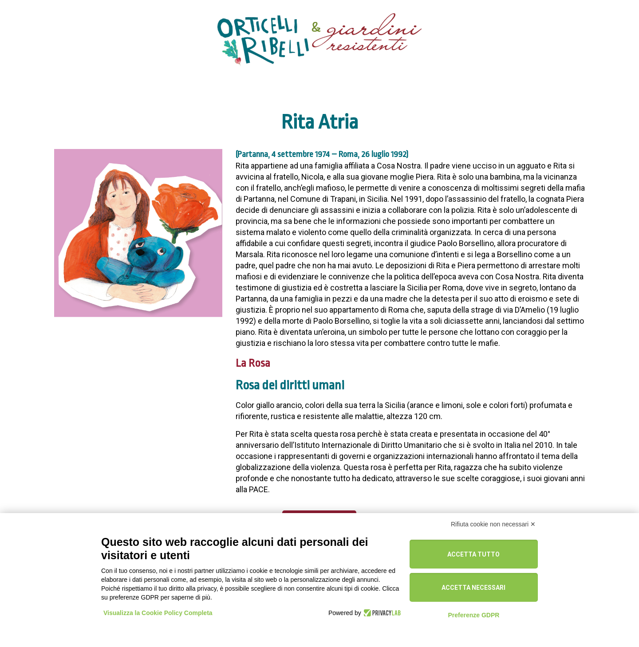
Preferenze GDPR (473, 615)
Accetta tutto (473, 554)
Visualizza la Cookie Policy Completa (158, 612)
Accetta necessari (473, 587)
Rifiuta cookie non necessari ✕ (493, 524)
